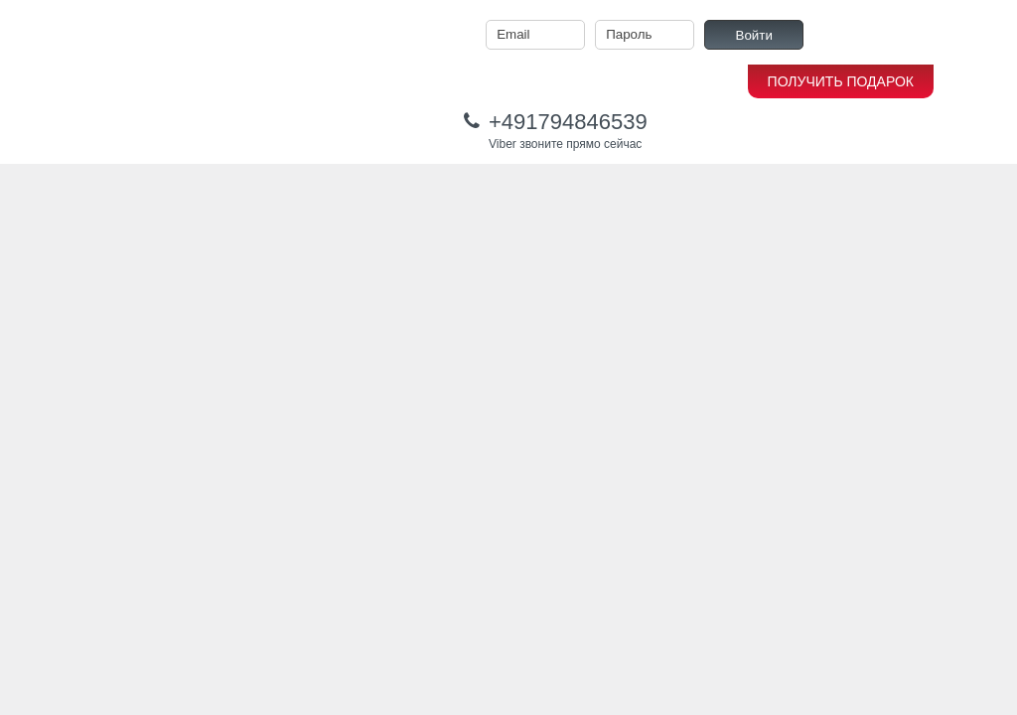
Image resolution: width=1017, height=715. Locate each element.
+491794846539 (568, 121)
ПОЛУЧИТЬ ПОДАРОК (841, 81)
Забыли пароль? (939, 35)
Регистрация (848, 35)
